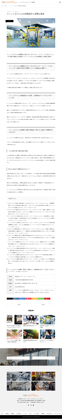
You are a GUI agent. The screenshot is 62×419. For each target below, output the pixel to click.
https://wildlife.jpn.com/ (20, 286)
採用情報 (43, 413)
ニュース (25, 413)
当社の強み (19, 413)
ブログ (30, 413)
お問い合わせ (49, 413)
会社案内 (7, 413)
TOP (2, 413)
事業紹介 (12, 413)
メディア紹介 (36, 413)
